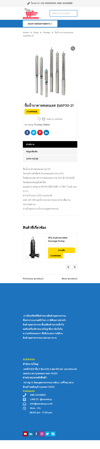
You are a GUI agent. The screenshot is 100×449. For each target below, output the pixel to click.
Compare (32, 111)
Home (26, 32)
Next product (69, 279)
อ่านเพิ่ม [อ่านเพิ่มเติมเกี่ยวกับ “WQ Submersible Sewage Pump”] (61, 250)
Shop (36, 32)
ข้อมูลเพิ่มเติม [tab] (31, 151)
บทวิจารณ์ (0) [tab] (32, 158)
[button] (73, 48)
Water (46, 124)
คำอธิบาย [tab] (30, 144)
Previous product (33, 279)
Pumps (46, 32)
